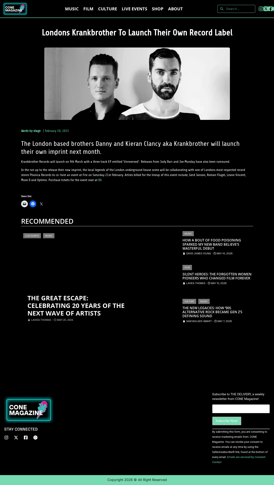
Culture (107, 9)
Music (72, 9)
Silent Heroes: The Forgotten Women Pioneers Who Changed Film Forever (217, 276)
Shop (157, 9)
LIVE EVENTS (134, 9)
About (175, 9)
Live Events (32, 235)
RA (100, 180)
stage (36, 131)
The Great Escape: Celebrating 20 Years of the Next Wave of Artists (76, 305)
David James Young (198, 253)
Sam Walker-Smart (199, 321)
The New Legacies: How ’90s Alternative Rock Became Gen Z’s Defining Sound (212, 312)
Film (88, 9)
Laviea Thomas (41, 320)
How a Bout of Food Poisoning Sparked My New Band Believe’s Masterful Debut (211, 244)
